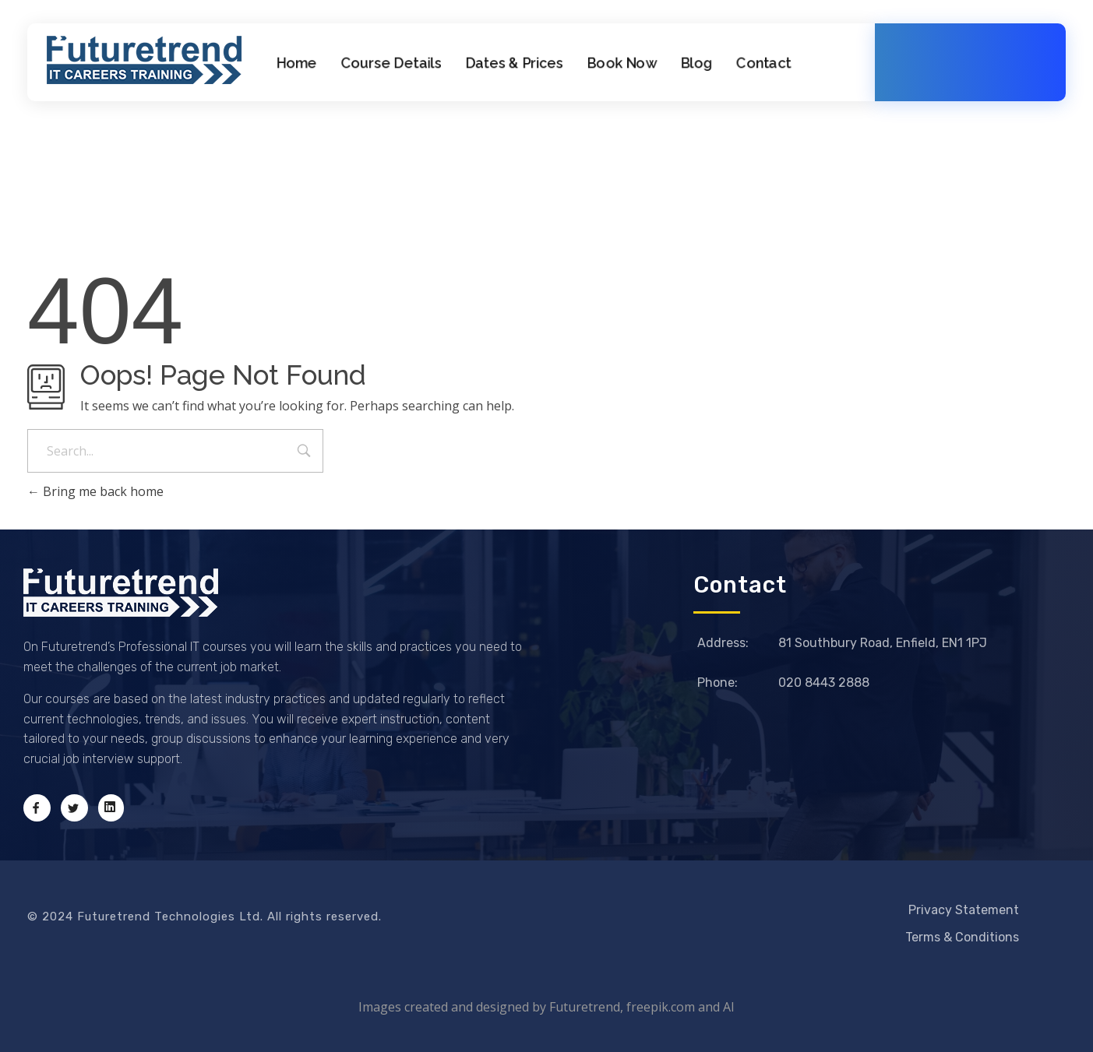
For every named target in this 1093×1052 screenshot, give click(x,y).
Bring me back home (95, 491)
